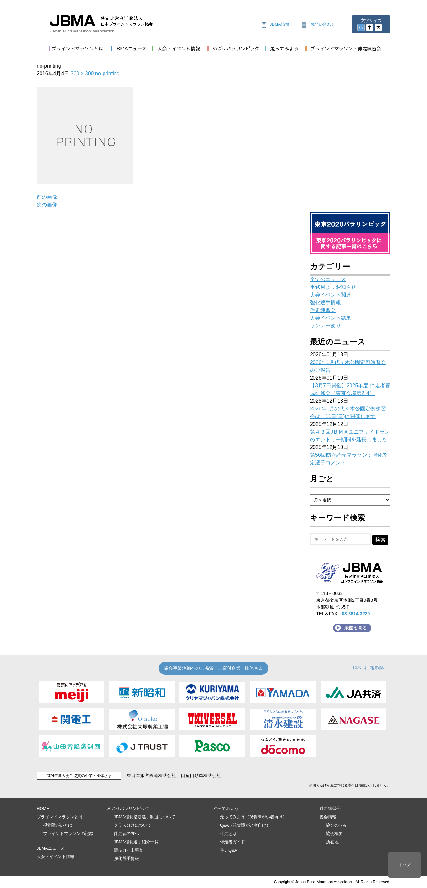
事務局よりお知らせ (333, 287)
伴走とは (228, 833)
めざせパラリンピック (128, 808)
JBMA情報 (279, 24)
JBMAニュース (51, 848)
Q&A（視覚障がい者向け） (245, 825)
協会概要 (334, 833)
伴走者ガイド (232, 841)
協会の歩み (336, 825)
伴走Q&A (228, 850)
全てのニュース (328, 279)
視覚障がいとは (57, 825)
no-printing (107, 73)
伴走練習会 (323, 310)
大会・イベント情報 (55, 856)
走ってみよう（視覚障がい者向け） (253, 816)
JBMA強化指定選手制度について (144, 816)
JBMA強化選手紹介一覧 (136, 841)
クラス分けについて (132, 825)
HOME (43, 808)
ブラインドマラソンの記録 (68, 833)
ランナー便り (325, 325)
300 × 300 (82, 73)
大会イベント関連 (330, 295)
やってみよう (226, 808)
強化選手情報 (325, 302)
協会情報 (328, 816)
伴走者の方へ (126, 833)
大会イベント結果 (330, 318)
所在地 (332, 841)
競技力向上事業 (128, 850)
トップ (404, 865)
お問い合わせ (322, 24)
